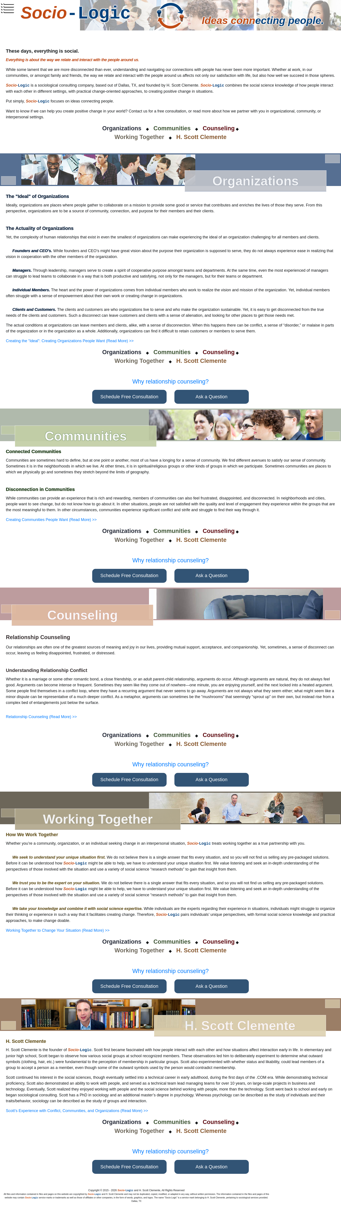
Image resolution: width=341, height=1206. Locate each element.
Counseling (219, 128)
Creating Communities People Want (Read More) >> (51, 520)
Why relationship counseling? (170, 381)
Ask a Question (212, 396)
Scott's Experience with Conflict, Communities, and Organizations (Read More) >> (77, 1111)
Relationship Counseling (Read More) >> (41, 717)
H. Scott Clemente (201, 137)
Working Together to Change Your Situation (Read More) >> (58, 930)
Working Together (139, 137)
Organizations (121, 128)
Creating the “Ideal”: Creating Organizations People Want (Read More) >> (70, 341)
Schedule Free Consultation (129, 396)
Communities (172, 128)
